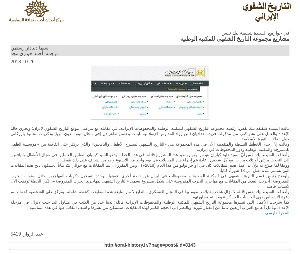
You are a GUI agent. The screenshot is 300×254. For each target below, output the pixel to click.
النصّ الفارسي (277, 212)
